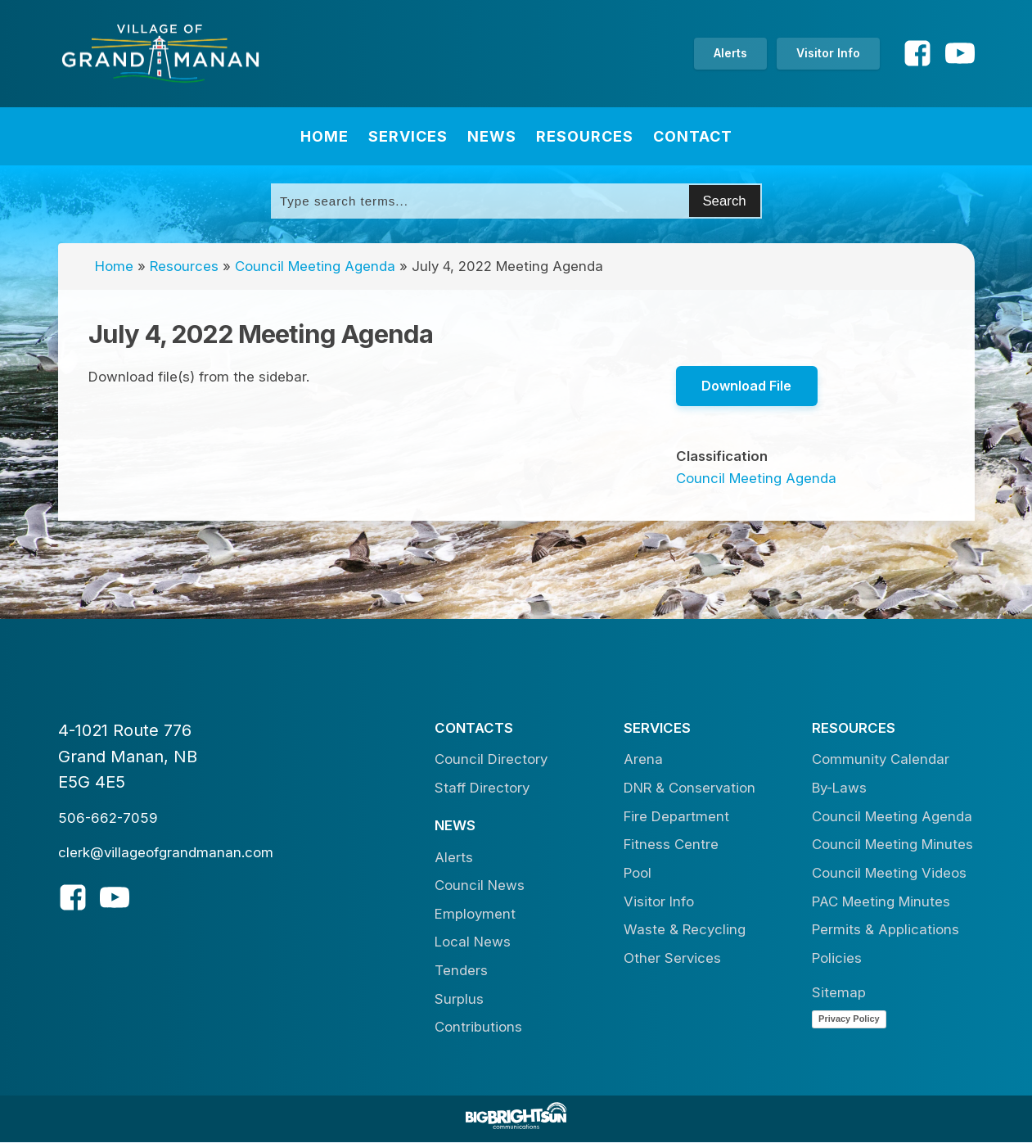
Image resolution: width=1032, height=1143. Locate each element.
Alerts (730, 53)
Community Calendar (880, 760)
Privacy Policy (849, 1018)
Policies (837, 958)
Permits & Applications (885, 930)
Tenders (461, 971)
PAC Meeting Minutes (881, 901)
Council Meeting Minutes (892, 845)
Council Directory (491, 760)
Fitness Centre (671, 845)
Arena (643, 760)
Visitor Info (828, 53)
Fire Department (676, 816)
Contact (692, 136)
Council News (480, 886)
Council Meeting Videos (889, 873)
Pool (637, 873)
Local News (473, 942)
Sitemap (839, 993)
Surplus (459, 999)
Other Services (672, 958)
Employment (475, 914)
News (491, 136)
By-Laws (839, 788)
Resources (584, 136)
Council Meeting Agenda (315, 266)
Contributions (478, 1027)
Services (408, 136)
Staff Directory (482, 788)
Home (324, 136)
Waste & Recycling (685, 930)
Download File (747, 385)
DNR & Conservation (689, 788)
